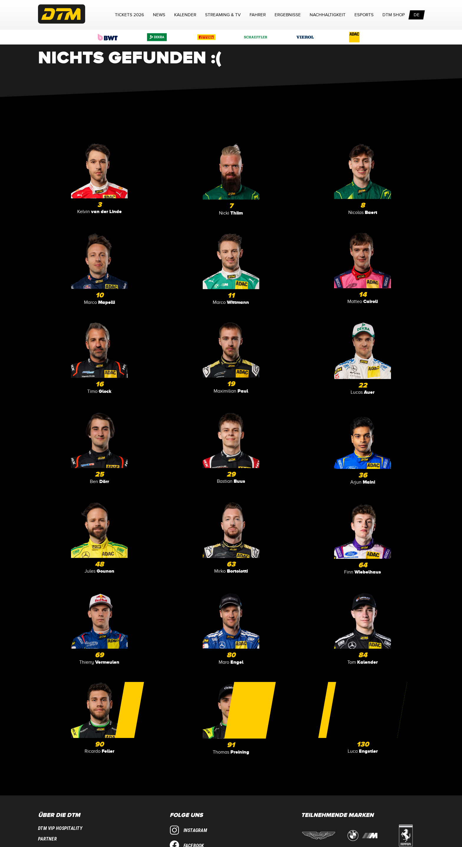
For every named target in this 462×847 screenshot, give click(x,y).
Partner (47, 839)
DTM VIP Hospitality (60, 828)
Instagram (188, 830)
